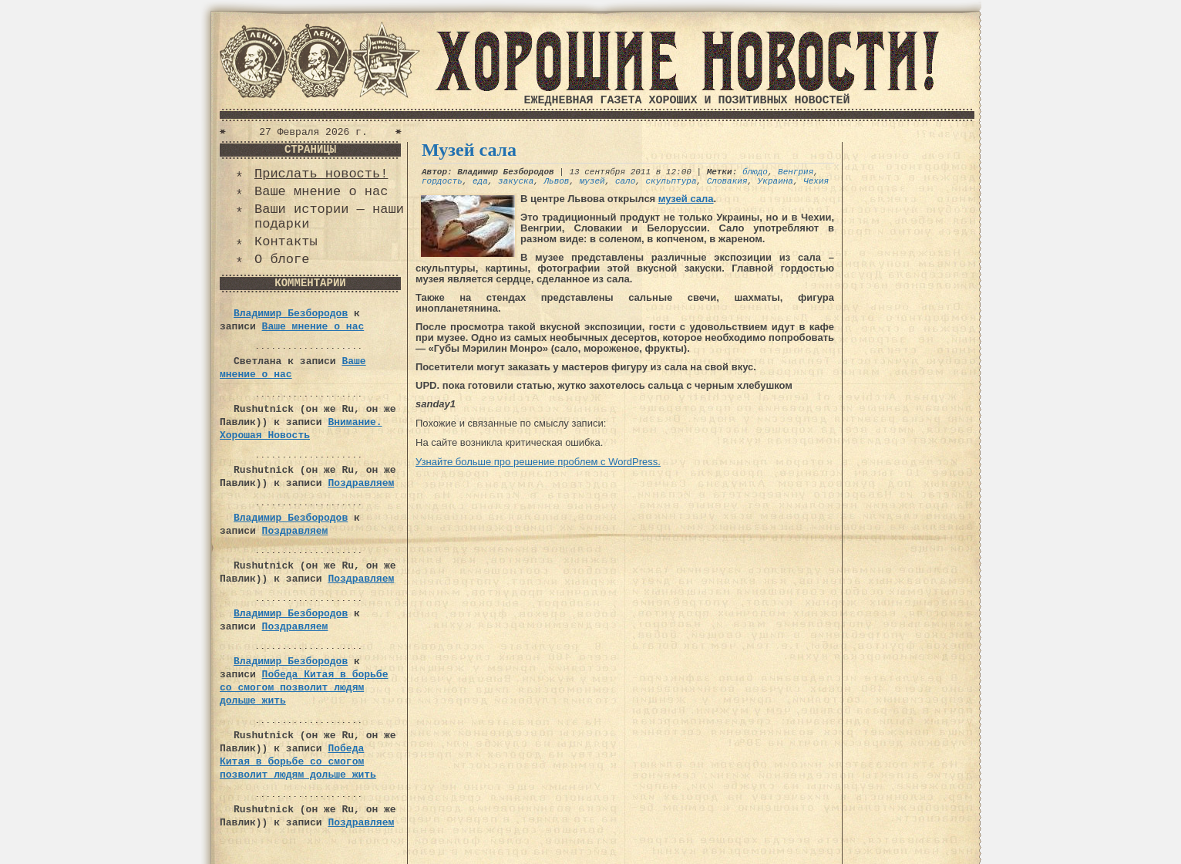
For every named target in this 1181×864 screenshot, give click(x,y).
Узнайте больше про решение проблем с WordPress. (538, 461)
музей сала (686, 198)
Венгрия (795, 172)
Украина (775, 181)
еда (480, 181)
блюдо (755, 172)
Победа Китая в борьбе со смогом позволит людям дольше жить (304, 688)
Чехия (816, 181)
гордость (442, 181)
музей (592, 181)
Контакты (286, 242)
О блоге (281, 259)
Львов (556, 181)
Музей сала (469, 150)
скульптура (671, 181)
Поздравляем (361, 483)
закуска (515, 181)
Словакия (727, 181)
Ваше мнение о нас (321, 191)
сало (625, 181)
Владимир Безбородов (291, 313)
